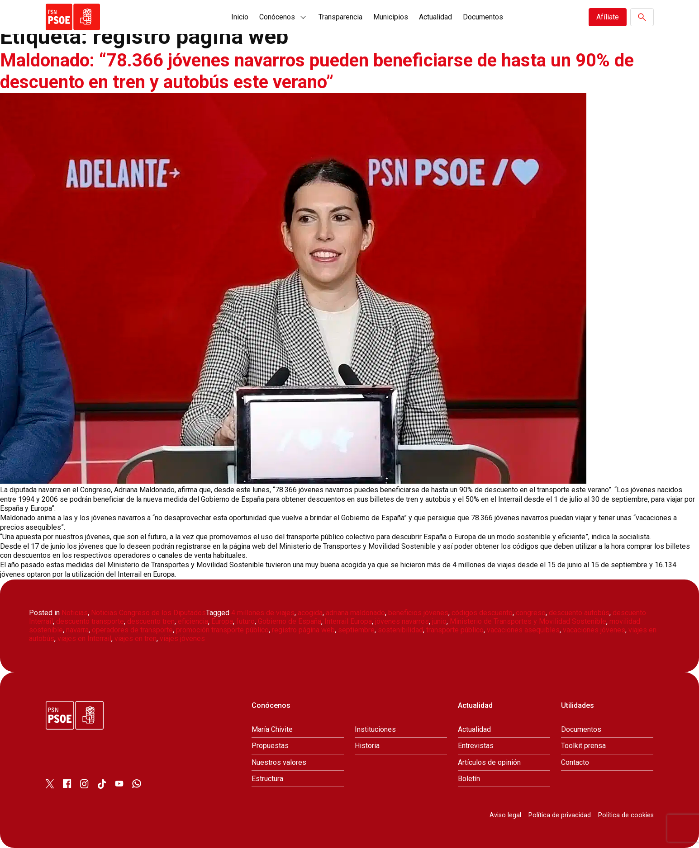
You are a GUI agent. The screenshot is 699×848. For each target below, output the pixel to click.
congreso (531, 612)
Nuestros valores (279, 762)
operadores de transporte (132, 630)
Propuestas (270, 745)
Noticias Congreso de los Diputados (148, 612)
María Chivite (272, 729)
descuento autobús (579, 612)
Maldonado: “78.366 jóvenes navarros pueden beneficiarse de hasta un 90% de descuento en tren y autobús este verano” (317, 71)
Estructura (267, 778)
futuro (245, 621)
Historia (367, 745)
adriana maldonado (355, 612)
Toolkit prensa (583, 745)
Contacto (575, 762)
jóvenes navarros (402, 621)
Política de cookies (626, 815)
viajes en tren (135, 638)
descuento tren (151, 621)
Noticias (75, 612)
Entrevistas (476, 745)
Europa (222, 621)
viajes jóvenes (182, 638)
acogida (310, 612)
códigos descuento (482, 612)
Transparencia (340, 17)
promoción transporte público (222, 630)
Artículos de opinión (489, 762)
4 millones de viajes (263, 612)
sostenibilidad (400, 630)
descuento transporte (90, 621)
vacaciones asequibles (523, 630)
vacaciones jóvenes (594, 630)
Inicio (239, 17)
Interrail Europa (348, 621)
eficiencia (193, 621)
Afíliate (607, 17)
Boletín (469, 778)
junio (439, 621)
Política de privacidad (559, 815)
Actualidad (435, 17)
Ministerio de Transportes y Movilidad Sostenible (528, 621)
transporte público (455, 630)
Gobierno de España (289, 621)
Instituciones (375, 729)
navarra (77, 630)
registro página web (303, 630)
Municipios (390, 17)
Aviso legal (505, 815)
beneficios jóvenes (418, 612)
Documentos (483, 17)
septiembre (356, 630)
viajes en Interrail (84, 638)
